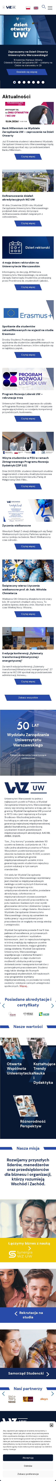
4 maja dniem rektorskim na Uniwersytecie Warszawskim (21, 264)
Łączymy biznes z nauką (29, 1243)
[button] (51, 1425)
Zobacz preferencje (28, 1474)
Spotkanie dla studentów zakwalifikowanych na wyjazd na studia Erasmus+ (27, 330)
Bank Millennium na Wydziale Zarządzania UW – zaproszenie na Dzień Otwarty (28, 131)
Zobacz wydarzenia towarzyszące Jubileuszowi (28, 757)
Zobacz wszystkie (28, 697)
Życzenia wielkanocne (16, 525)
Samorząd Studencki (29, 1373)
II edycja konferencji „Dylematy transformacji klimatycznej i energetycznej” (22, 657)
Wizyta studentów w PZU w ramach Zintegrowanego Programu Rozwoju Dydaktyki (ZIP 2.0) (25, 461)
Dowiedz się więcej (27, 71)
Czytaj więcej (28, 156)
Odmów (28, 1465)
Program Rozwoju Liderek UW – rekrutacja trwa (22, 396)
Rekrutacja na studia (28, 1315)
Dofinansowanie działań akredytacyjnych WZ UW (18, 197)
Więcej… (23, 986)
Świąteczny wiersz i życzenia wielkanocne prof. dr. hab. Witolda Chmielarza (24, 589)
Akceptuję (28, 1457)
